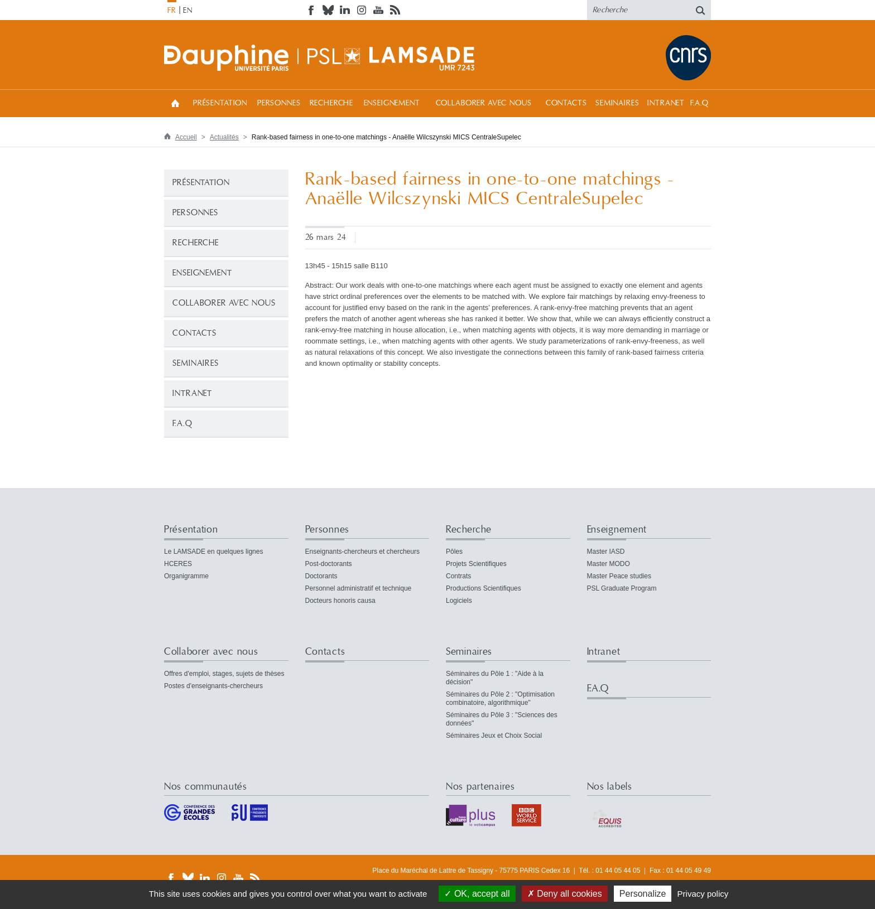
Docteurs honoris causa (340, 601)
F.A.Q (699, 103)
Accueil (175, 103)
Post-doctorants (328, 564)
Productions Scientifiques (483, 588)
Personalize (642, 893)
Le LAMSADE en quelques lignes (213, 551)
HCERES (178, 564)
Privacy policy (703, 893)
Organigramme (186, 576)
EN (188, 11)
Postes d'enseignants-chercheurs (213, 686)
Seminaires (617, 103)
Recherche (332, 103)
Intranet (666, 103)
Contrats (458, 576)
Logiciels (459, 601)
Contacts (566, 103)
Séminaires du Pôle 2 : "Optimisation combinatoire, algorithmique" (500, 698)
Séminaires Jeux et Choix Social (494, 735)
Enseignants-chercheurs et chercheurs (362, 551)
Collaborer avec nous (484, 103)
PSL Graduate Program (622, 588)
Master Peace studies (619, 576)
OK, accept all (476, 893)
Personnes (279, 103)
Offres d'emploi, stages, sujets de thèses (224, 674)
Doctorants (321, 576)
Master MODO (608, 564)
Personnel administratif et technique (358, 588)
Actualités (224, 137)
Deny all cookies (564, 893)
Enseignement (392, 103)
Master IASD (606, 551)
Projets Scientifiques (476, 564)
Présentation (220, 103)
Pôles (454, 551)
